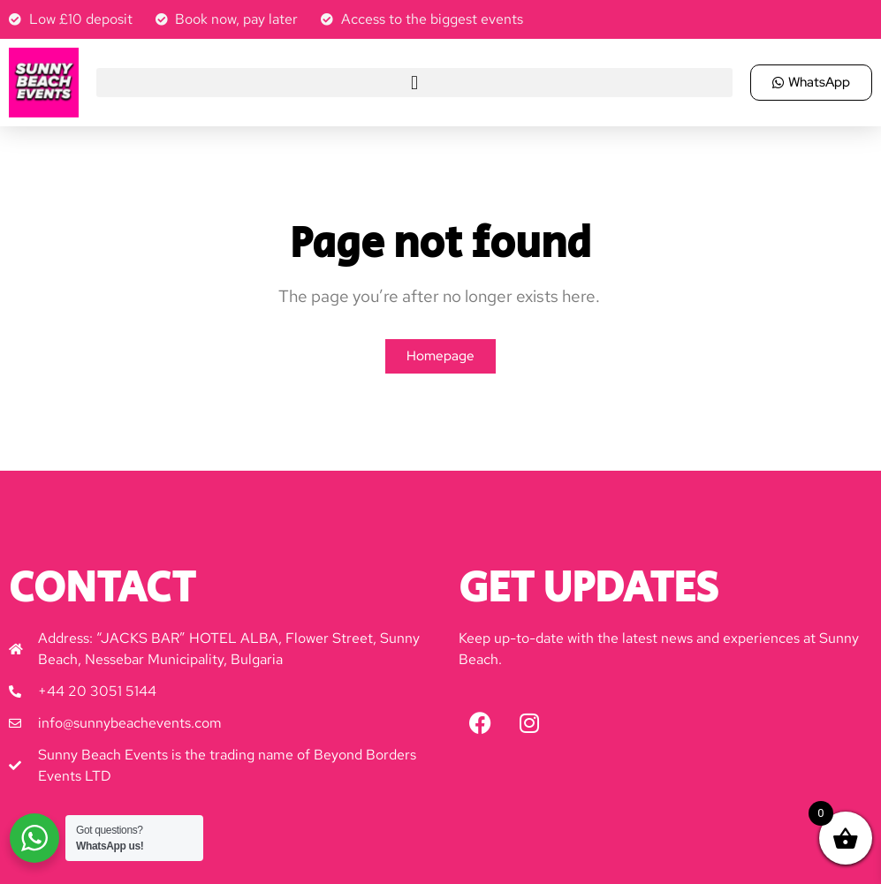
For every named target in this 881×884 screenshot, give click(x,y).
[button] (414, 82)
